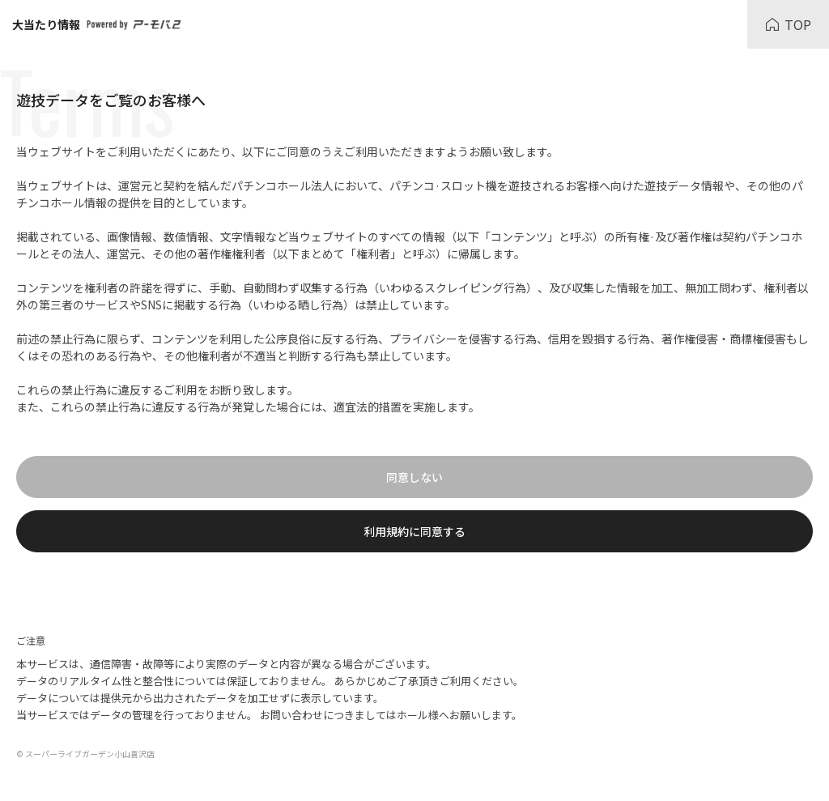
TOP (788, 24)
